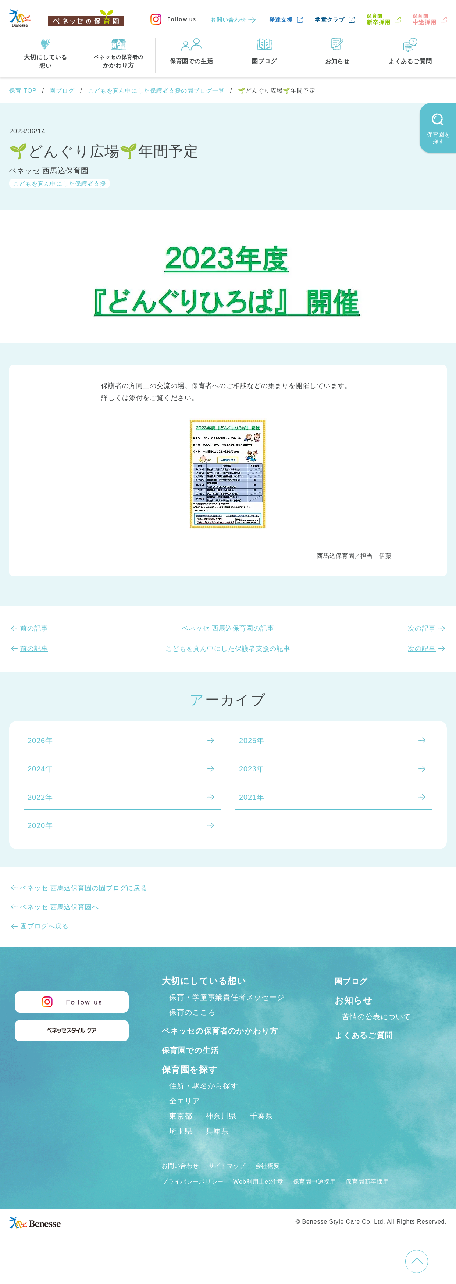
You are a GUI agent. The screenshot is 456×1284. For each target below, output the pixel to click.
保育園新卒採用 (389, 1197)
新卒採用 (379, 19)
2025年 (251, 740)
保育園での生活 (194, 1066)
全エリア (184, 1117)
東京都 (180, 1132)
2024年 (40, 769)
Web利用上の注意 (269, 1197)
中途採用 (425, 19)
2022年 (40, 797)
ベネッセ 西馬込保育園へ (59, 907)
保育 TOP (22, 91)
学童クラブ (330, 20)
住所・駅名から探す (203, 1102)
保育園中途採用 (331, 1197)
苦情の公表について (376, 1017)
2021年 (251, 797)
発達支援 (281, 20)
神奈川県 (221, 1132)
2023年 (251, 769)
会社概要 (278, 1181)
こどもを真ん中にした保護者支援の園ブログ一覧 (156, 91)
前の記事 (34, 628)
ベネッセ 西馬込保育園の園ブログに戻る (83, 888)
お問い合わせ (228, 20)
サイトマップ (233, 1181)
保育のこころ (192, 1012)
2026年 (40, 740)
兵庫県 (217, 1147)
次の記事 (422, 628)
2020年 (40, 825)
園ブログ (62, 91)
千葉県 (261, 1132)
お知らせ (354, 1000)
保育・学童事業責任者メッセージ (227, 997)
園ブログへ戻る (44, 926)
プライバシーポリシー (196, 1197)
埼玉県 (180, 1147)
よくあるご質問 (367, 1035)
